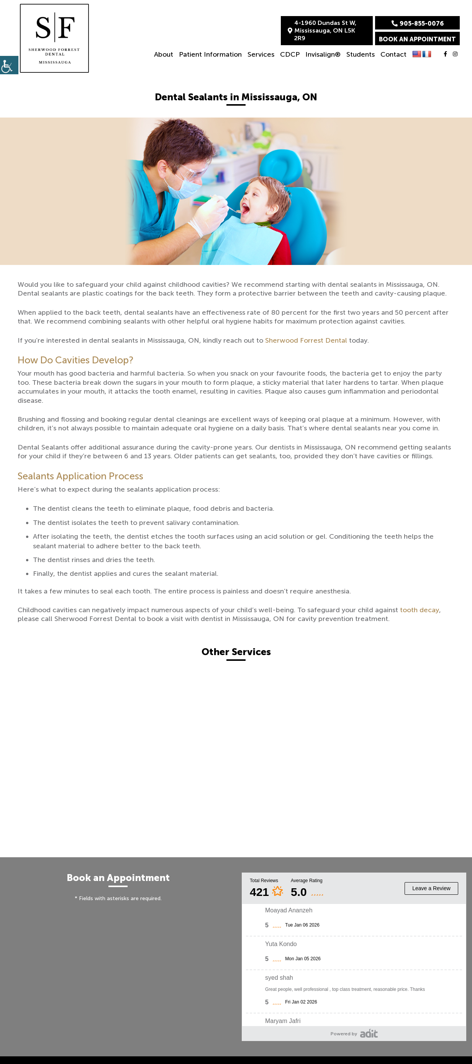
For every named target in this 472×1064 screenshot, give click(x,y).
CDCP (290, 54)
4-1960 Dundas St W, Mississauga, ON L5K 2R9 (322, 30)
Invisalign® (323, 54)
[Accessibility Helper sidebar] (9, 65)
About (163, 54)
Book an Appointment (417, 39)
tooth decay (419, 610)
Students (360, 54)
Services (260, 54)
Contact (393, 54)
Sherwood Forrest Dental (306, 340)
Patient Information (210, 54)
